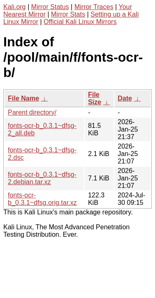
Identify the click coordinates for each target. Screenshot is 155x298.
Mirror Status (50, 6)
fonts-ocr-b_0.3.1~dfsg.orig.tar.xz (42, 199)
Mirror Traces (93, 6)
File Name (23, 98)
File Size (94, 98)
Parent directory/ (32, 112)
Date (125, 98)
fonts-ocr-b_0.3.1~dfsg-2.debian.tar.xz (42, 178)
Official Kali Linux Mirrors (80, 21)
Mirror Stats (68, 14)
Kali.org (14, 6)
